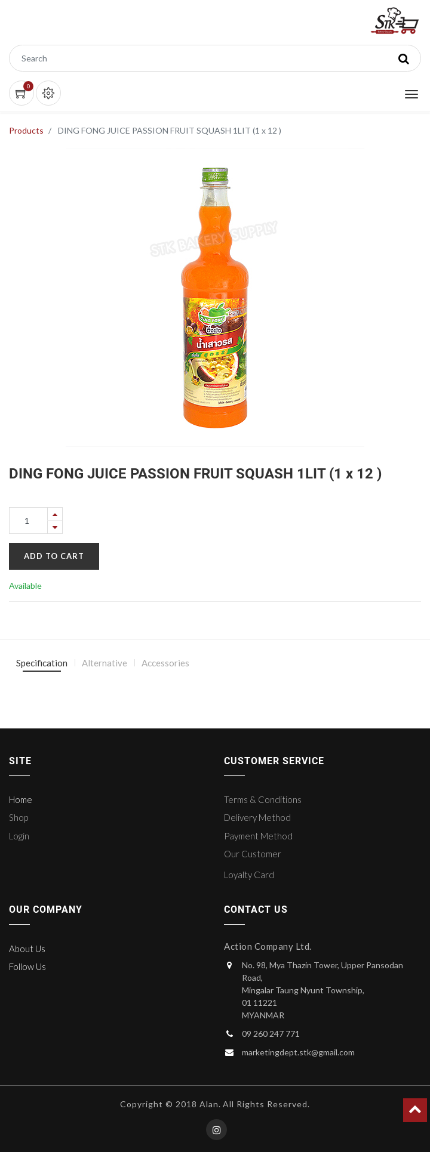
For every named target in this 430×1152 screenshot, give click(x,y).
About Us (27, 948)
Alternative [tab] (104, 662)
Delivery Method (257, 817)
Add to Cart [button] (54, 556)
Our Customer (252, 853)
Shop (18, 817)
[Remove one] (55, 527)
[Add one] (55, 514)
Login (19, 835)
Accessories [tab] (165, 662)
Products (26, 130)
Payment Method (258, 835)
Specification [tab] (41, 662)
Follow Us (27, 966)
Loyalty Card (249, 874)
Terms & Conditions (263, 799)
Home (20, 799)
